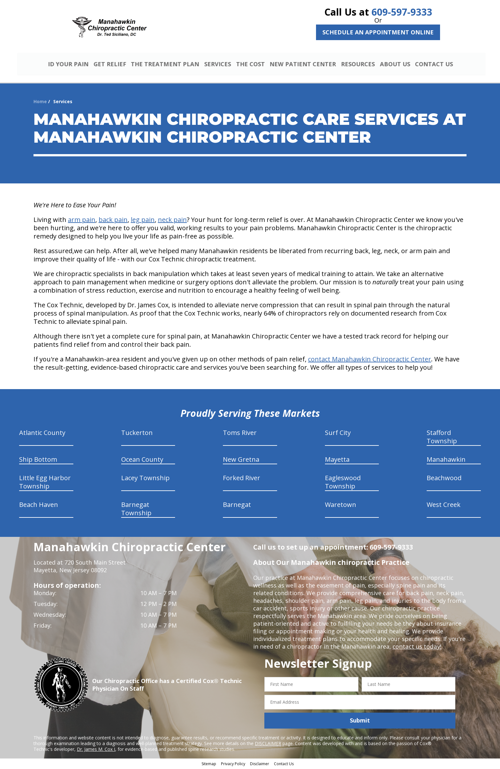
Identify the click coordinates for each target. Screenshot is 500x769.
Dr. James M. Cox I (96, 750)
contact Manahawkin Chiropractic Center (369, 360)
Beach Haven (38, 505)
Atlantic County (42, 433)
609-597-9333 (401, 11)
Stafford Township (442, 437)
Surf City (338, 433)
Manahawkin (446, 460)
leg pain (143, 220)
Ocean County (142, 460)
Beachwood (444, 478)
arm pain (81, 220)
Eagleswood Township (343, 482)
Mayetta (337, 460)
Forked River (241, 478)
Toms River (240, 433)
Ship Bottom (38, 460)
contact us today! (416, 647)
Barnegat (237, 505)
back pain (113, 220)
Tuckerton (137, 433)
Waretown (340, 505)
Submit (360, 721)
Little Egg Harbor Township (45, 482)
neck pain (172, 220)
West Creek (443, 505)
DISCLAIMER (268, 744)
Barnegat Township (136, 509)
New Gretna (241, 460)
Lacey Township (145, 478)
